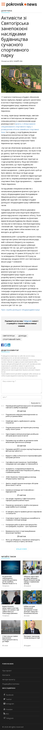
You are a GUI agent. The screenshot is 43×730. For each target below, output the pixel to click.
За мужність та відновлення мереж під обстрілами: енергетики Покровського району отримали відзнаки (23, 470)
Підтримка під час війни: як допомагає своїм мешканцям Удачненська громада (22, 441)
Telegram (27, 321)
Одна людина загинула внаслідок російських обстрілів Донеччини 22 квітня (22, 435)
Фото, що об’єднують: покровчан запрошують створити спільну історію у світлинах (23, 540)
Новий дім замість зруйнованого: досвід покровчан (20, 422)
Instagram (8, 703)
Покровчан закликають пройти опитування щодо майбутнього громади (22, 506)
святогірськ (9, 336)
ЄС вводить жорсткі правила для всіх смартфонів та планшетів (24, 512)
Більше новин (21, 549)
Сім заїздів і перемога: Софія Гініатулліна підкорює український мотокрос (20, 499)
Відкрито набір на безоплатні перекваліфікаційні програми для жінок (24, 456)
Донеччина (6, 11)
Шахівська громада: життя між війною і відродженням (20, 491)
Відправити (35, 403)
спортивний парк (11, 339)
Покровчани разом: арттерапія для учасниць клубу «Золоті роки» (22, 428)
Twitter (7, 699)
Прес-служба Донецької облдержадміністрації (20, 310)
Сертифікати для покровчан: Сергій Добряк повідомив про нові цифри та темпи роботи (22, 463)
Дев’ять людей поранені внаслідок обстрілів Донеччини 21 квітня (22, 484)
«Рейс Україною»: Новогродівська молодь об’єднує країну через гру (21, 478)
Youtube (7, 709)
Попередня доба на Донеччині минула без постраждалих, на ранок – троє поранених (21, 525)
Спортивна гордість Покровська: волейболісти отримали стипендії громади (23, 519)
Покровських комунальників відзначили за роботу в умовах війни (21, 415)
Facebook (8, 695)
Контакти (6, 675)
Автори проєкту (8, 679)
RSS (6, 714)
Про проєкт (7, 670)
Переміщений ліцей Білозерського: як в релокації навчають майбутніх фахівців (24, 406)
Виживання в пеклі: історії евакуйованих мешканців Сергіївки (20, 532)
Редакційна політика (10, 684)
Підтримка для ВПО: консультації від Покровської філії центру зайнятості (24, 450)
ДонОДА (22, 336)
